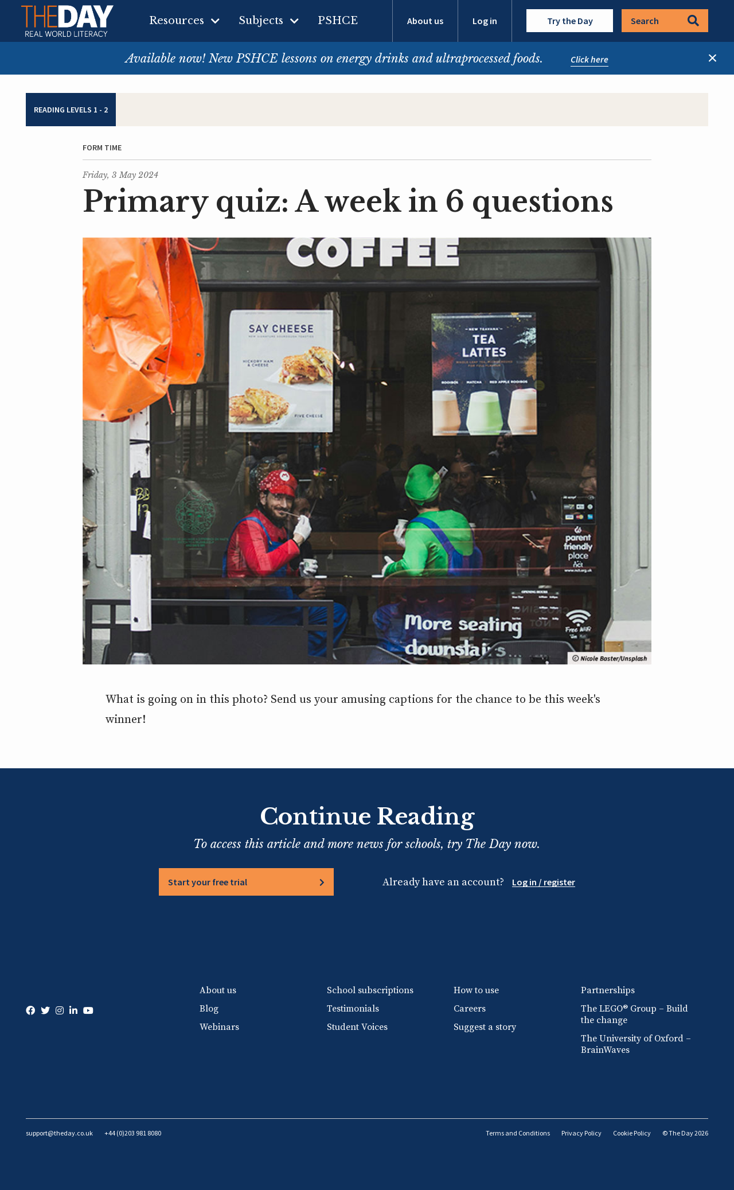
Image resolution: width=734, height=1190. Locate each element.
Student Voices (357, 1027)
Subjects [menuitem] (261, 20)
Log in (485, 20)
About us (425, 20)
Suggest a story (485, 1027)
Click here (589, 59)
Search (665, 20)
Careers (470, 1008)
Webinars (219, 1027)
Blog (209, 1008)
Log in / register (543, 882)
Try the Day (570, 20)
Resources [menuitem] (176, 20)
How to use (476, 990)
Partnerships (608, 990)
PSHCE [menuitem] (338, 20)
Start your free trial (207, 882)
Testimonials (353, 1008)
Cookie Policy (632, 1133)
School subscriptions (370, 990)
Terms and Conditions (518, 1133)
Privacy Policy (581, 1133)
